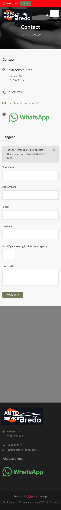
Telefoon (7, 226)
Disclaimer (8, 502)
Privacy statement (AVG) (32, 502)
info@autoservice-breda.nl (23, 103)
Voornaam (8, 167)
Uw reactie (8, 266)
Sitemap (54, 502)
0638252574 (12, 3)
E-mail (5, 206)
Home (24, 35)
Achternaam (9, 186)
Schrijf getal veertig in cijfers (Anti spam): (24, 246)
